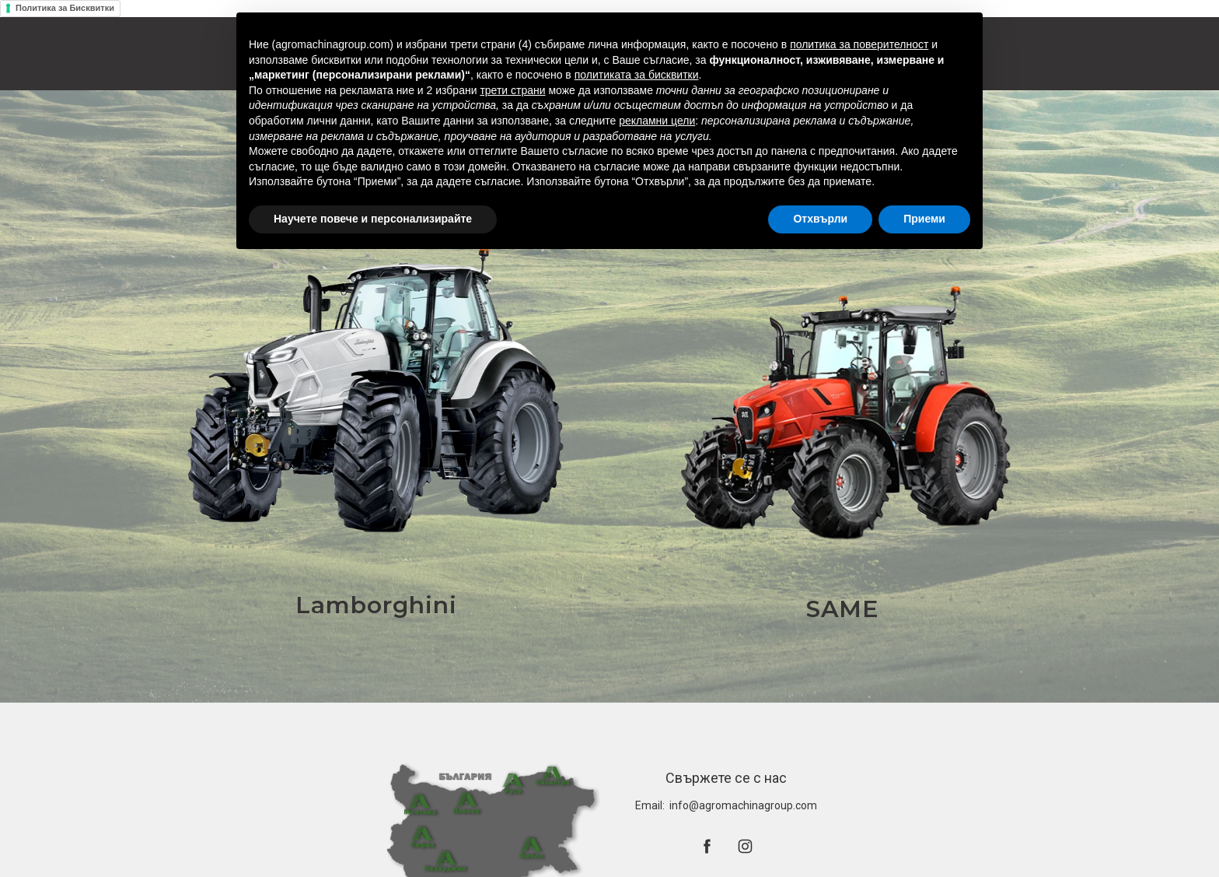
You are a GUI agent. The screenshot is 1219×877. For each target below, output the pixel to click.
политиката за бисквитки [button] (637, 74)
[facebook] (707, 846)
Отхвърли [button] (820, 218)
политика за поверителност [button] (859, 44)
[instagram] (745, 846)
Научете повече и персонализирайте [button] (373, 218)
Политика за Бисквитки (65, 7)
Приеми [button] (924, 218)
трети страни (512, 90)
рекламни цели (657, 120)
